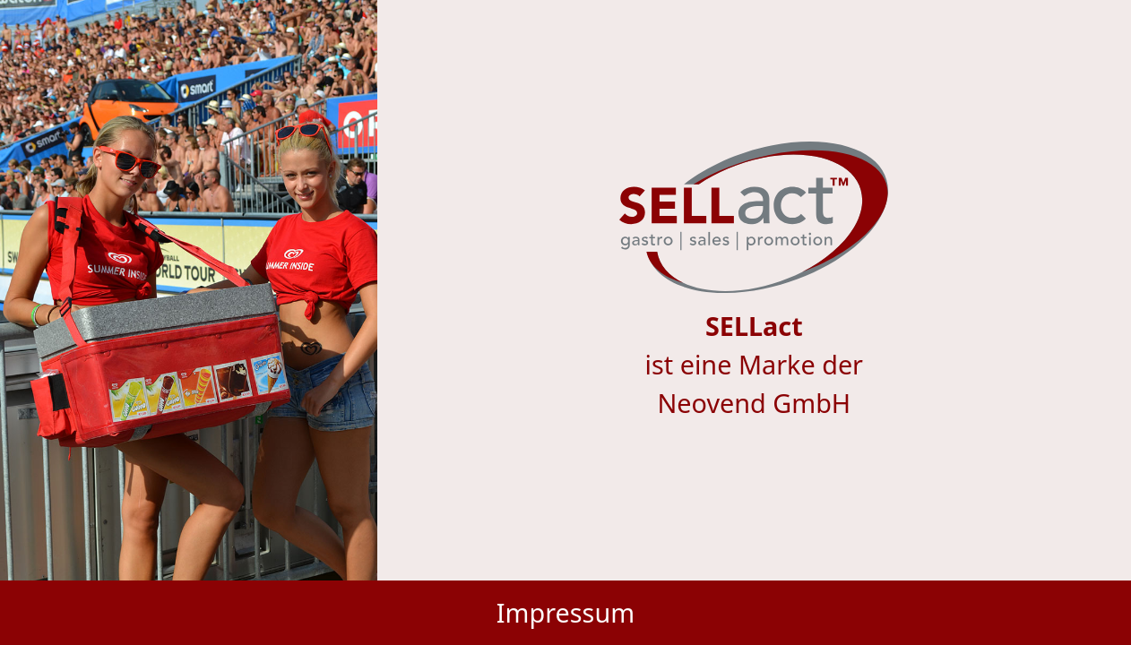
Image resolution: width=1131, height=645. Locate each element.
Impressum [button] (565, 612)
